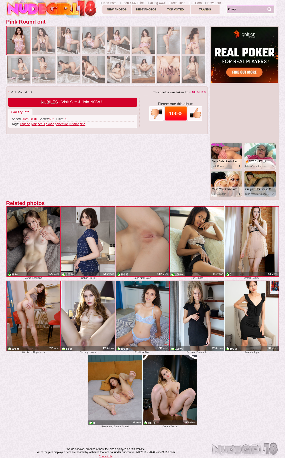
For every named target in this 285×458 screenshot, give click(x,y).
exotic (50, 124)
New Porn (214, 3)
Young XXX (157, 3)
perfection (61, 124)
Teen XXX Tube (133, 3)
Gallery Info (20, 112)
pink (34, 124)
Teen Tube (178, 3)
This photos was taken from (179, 92)
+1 (194, 113)
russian (74, 124)
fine (83, 124)
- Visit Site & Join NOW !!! (73, 102)
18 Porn (196, 3)
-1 (156, 113)
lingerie (25, 124)
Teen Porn (109, 3)
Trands (205, 9)
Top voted (175, 9)
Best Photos (146, 9)
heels (41, 124)
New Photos (117, 9)
